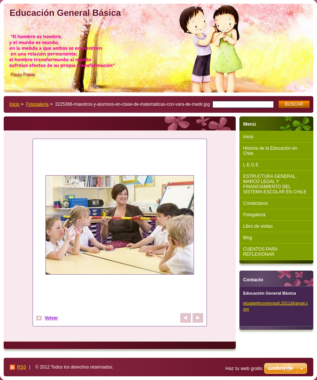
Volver (51, 317)
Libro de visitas (258, 226)
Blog (247, 237)
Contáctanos (255, 203)
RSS (21, 367)
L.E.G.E (251, 164)
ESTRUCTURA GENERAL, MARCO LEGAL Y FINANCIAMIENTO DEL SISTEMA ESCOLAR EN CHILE (274, 184)
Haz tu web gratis (243, 368)
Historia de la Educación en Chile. (270, 151)
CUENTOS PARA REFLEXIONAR (260, 252)
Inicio (14, 104)
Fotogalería (37, 104)
